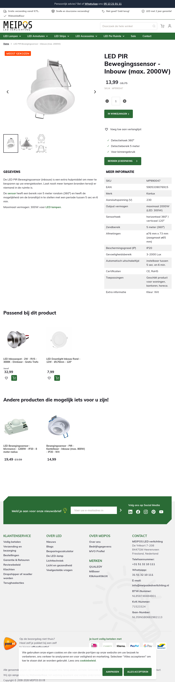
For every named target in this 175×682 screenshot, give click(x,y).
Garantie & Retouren (16, 560)
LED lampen (53, 207)
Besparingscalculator (59, 551)
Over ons (95, 541)
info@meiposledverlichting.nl (150, 585)
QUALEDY (95, 566)
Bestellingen (11, 555)
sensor (12, 193)
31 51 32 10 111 (142, 574)
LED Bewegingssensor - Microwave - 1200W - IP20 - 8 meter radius (20, 448)
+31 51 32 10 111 (143, 564)
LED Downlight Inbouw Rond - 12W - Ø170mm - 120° (63, 360)
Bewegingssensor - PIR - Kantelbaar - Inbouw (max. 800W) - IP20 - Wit (65, 448)
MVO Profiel (97, 551)
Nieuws (51, 541)
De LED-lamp (54, 556)
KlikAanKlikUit (98, 576)
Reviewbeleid (11, 564)
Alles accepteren (137, 672)
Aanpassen (112, 672)
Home (6, 44)
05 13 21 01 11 (113, 3)
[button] (170, 26)
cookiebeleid (88, 660)
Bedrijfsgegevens (100, 546)
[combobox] (128, 26)
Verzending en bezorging (12, 548)
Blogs (49, 546)
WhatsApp (91, 3)
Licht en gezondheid (59, 565)
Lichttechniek (54, 560)
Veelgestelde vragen (59, 570)
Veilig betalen (12, 541)
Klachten (9, 569)
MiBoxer (94, 571)
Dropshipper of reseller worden (17, 576)
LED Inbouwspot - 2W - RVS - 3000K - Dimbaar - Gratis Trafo (20, 360)
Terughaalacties (13, 582)
